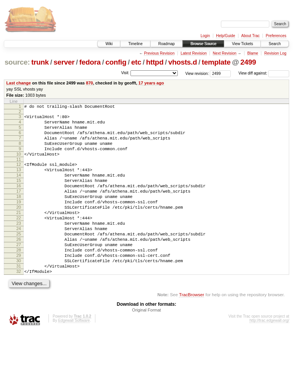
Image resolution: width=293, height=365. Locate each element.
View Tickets (242, 44)
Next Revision (225, 53)
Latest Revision (193, 53)
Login (205, 36)
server (63, 62)
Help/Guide (225, 36)
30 (18, 291)
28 (18, 278)
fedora (90, 62)
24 (18, 252)
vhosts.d (182, 62)
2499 (248, 62)
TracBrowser (191, 328)
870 (89, 83)
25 (18, 259)
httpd (155, 62)
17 (18, 207)
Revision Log (275, 53)
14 (18, 187)
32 (18, 304)
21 (18, 233)
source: (17, 62)
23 (18, 246)
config (115, 62)
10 (18, 163)
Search (275, 44)
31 (18, 298)
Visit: (125, 73)
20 (18, 226)
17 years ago (151, 83)
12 (18, 174)
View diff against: (263, 73)
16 (18, 200)
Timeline (135, 44)
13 (18, 181)
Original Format (146, 344)
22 (18, 239)
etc (136, 62)
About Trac (250, 36)
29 (18, 285)
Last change (18, 83)
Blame (252, 53)
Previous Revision (159, 53)
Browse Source (203, 44)
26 (18, 265)
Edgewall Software (74, 355)
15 (18, 194)
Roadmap (166, 44)
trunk (40, 62)
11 (18, 169)
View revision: (197, 73)
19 (18, 220)
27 (18, 272)
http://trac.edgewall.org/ (269, 355)
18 (18, 213)
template (216, 62)
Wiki (109, 44)
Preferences (276, 36)
